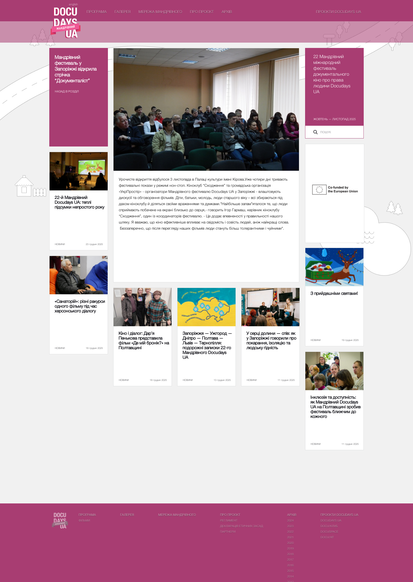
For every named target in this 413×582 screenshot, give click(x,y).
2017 (290, 559)
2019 (290, 548)
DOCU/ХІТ (327, 537)
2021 (290, 537)
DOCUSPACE (329, 531)
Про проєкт (202, 11)
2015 (290, 570)
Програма (97, 11)
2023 (290, 526)
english (73, 4)
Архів (227, 11)
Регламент (228, 520)
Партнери (228, 531)
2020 (290, 542)
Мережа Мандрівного (160, 11)
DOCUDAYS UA (331, 520)
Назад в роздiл (67, 91)
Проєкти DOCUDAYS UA (338, 11)
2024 (290, 520)
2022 (290, 531)
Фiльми (84, 520)
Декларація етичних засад (241, 526)
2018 (290, 554)
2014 (290, 576)
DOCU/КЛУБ (329, 526)
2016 (290, 565)
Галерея (123, 11)
